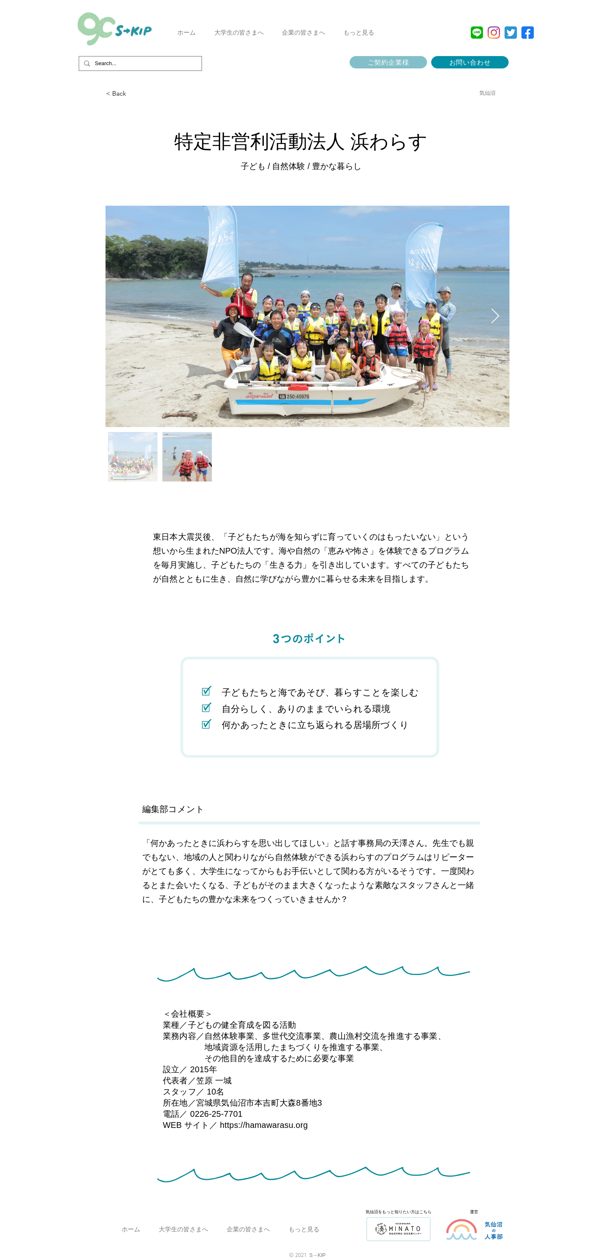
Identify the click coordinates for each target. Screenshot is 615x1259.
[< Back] (147, 93)
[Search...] (139, 63)
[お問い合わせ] (470, 62)
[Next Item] (495, 316)
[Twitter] (511, 33)
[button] (239, 32)
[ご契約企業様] (388, 62)
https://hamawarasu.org (264, 1125)
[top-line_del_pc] (477, 32)
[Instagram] (494, 32)
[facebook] (527, 32)
